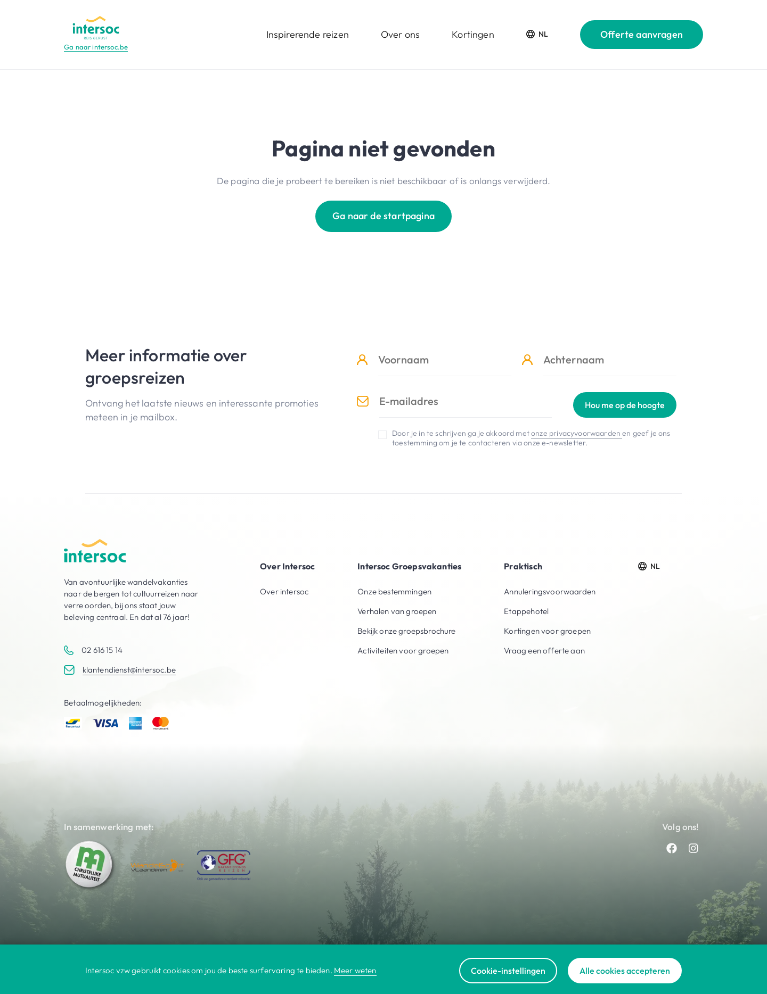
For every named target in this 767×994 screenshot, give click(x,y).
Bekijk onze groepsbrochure (406, 631)
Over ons (400, 34)
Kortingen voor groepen (547, 631)
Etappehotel (526, 611)
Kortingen (473, 34)
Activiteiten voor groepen (402, 650)
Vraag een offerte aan (544, 650)
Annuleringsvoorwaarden (549, 591)
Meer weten (355, 970)
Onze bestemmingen (394, 591)
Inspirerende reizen (307, 34)
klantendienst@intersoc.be (129, 670)
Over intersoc (284, 591)
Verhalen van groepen (396, 611)
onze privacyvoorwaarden (576, 433)
